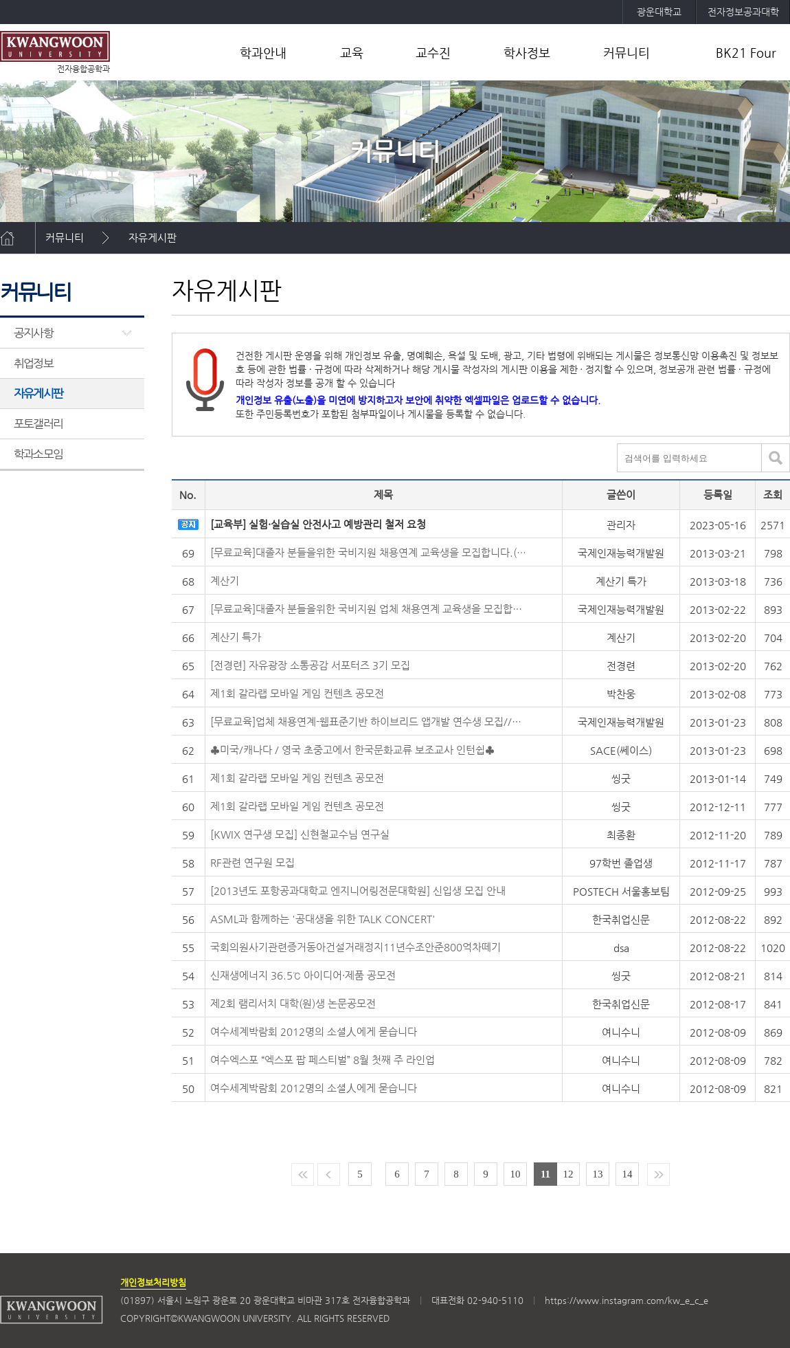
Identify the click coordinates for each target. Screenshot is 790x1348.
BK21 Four (746, 52)
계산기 (224, 580)
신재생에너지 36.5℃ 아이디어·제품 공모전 (303, 975)
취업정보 (33, 363)
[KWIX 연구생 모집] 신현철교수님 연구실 (300, 834)
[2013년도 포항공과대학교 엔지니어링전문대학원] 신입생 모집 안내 (358, 890)
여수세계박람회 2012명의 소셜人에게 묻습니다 (313, 1031)
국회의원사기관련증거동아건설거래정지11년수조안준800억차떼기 (355, 947)
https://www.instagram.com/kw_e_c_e (626, 1300)
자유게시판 (152, 237)
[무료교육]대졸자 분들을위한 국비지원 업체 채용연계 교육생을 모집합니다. (368, 609)
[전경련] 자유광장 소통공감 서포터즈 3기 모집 (310, 665)
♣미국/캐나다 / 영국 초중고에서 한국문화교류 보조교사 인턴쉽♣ (352, 749)
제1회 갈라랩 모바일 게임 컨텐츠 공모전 (297, 693)
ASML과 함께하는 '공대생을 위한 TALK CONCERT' (323, 919)
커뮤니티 (626, 52)
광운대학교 (659, 11)
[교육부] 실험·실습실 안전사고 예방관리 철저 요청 (318, 524)
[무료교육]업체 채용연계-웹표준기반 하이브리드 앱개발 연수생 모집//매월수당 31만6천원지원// (368, 721)
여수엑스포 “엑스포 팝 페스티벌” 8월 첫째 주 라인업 (322, 1059)
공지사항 (33, 333)
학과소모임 (38, 454)
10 (515, 1174)
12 (568, 1174)
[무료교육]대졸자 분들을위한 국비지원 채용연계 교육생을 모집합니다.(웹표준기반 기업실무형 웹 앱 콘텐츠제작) (368, 552)
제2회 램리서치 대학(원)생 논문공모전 (293, 1003)
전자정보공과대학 (743, 11)
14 (627, 1174)
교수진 (433, 52)
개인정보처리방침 (153, 1282)
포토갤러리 (38, 423)
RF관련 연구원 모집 (252, 862)
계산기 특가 (235, 637)
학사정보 (527, 52)
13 (598, 1174)
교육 (351, 52)
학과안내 (263, 52)
